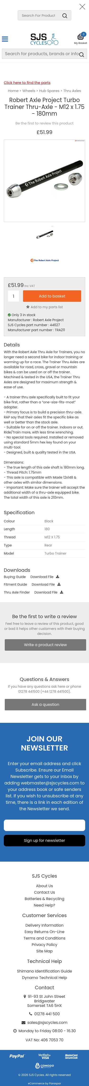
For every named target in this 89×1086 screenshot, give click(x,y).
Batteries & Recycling (45, 899)
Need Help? (44, 905)
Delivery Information (44, 925)
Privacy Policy (44, 944)
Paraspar (55, 1083)
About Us (44, 886)
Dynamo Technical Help (44, 977)
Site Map (44, 951)
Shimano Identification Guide (44, 971)
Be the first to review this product (44, 123)
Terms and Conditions (45, 938)
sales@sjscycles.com (47, 1022)
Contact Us (44, 892)
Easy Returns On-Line (45, 932)
